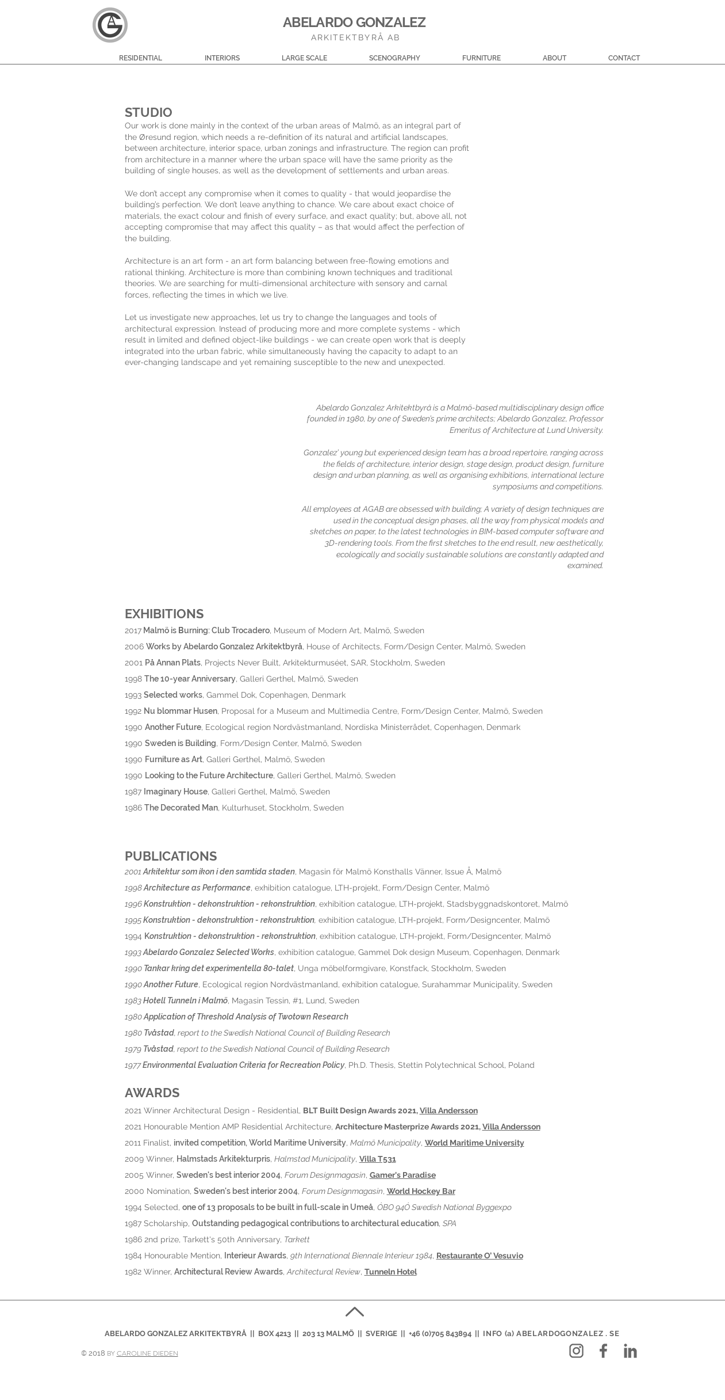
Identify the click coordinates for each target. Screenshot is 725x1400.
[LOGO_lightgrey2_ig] (576, 1351)
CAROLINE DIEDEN (147, 1353)
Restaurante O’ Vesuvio (479, 1255)
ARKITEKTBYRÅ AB (356, 37)
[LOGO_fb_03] (603, 1351)
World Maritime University (474, 1142)
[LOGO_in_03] (630, 1351)
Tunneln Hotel (391, 1271)
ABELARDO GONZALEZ (354, 22)
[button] (124, 53)
